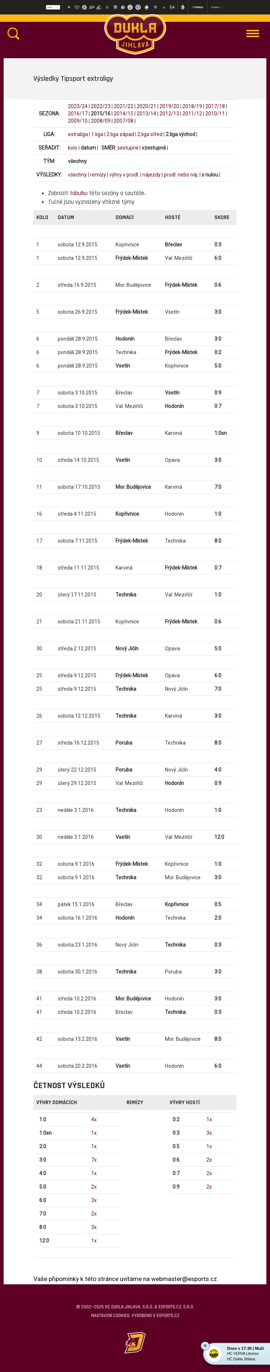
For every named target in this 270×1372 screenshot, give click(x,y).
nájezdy (151, 175)
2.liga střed (149, 134)
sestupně (127, 148)
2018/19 (192, 106)
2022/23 (100, 106)
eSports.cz (168, 1316)
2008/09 (100, 121)
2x (94, 1187)
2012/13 (169, 113)
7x (94, 1160)
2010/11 (215, 113)
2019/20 (169, 106)
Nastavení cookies (110, 1316)
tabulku (79, 193)
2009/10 (78, 121)
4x (94, 1119)
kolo (72, 148)
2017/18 (215, 106)
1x (94, 1133)
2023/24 (78, 106)
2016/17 (78, 113)
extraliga (78, 134)
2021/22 (123, 106)
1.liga (97, 134)
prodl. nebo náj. (181, 175)
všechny (77, 175)
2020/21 (146, 106)
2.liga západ (120, 134)
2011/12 (192, 113)
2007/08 (123, 121)
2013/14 (146, 113)
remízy (98, 175)
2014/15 (123, 113)
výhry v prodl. (124, 175)
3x (94, 1200)
